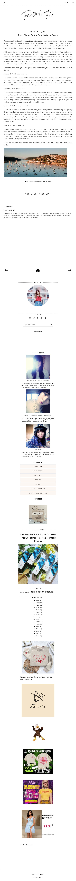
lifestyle (38, 466)
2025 (37, 602)
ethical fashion (38, 488)
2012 (37, 633)
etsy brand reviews (38, 493)
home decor (38, 471)
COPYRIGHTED (38, 877)
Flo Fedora (38, 450)
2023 (37, 607)
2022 (37, 610)
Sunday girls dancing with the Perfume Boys (38, 415)
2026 (37, 600)
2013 (37, 631)
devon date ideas (38, 181)
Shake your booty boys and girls (38, 381)
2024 (37, 605)
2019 (37, 617)
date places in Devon (31, 181)
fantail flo (35, 874)
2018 (37, 619)
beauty (38, 479)
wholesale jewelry (26, 845)
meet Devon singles (32, 41)
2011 (37, 636)
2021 (37, 612)
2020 (37, 614)
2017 (37, 621)
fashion (38, 475)
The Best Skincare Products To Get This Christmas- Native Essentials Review (38, 537)
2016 (37, 624)
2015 (37, 626)
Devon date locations (47, 181)
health (38, 484)
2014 (37, 629)
